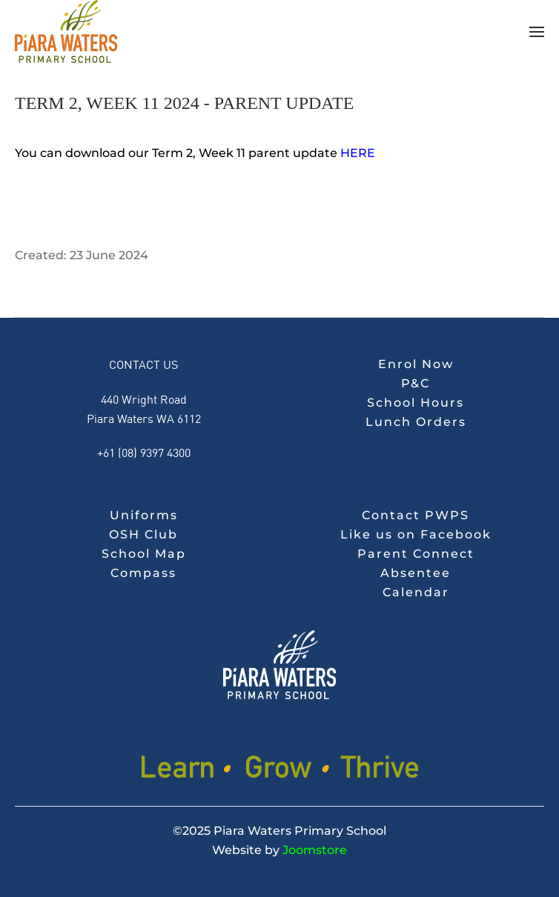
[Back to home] (66, 31)
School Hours (415, 403)
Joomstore (314, 850)
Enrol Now (416, 364)
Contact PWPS (415, 515)
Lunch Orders (416, 422)
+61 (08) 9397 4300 (144, 452)
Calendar (416, 592)
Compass (143, 573)
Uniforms (144, 515)
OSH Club (143, 534)
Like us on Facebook (416, 534)
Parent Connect (415, 554)
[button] (536, 31)
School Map (144, 554)
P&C (415, 383)
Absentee (415, 573)
